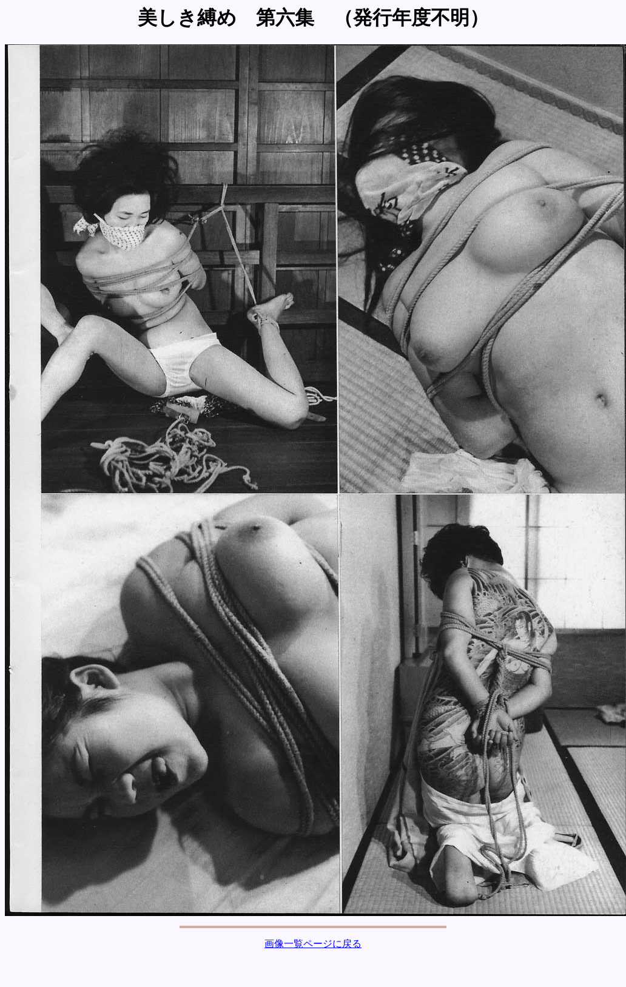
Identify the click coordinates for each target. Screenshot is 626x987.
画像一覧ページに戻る (313, 943)
